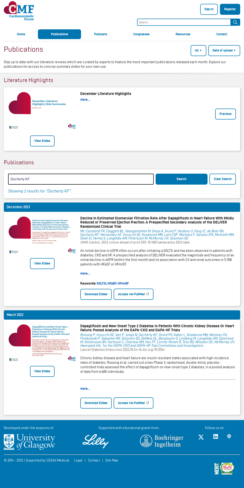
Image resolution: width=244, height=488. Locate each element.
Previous (225, 114)
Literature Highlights (28, 80)
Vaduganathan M (138, 231)
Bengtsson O (168, 338)
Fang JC (200, 231)
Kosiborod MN (152, 235)
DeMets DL (149, 338)
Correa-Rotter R (169, 342)
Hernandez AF (111, 235)
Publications (59, 34)
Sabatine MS (111, 338)
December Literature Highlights (105, 94)
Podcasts (100, 34)
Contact (221, 34)
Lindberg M (187, 338)
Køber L (179, 335)
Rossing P (87, 335)
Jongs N (131, 335)
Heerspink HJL (90, 346)
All (198, 50)
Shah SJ (86, 238)
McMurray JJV (159, 238)
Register (230, 9)
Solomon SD (179, 238)
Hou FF (150, 342)
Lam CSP (171, 235)
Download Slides (96, 294)
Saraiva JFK (205, 235)
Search (181, 179)
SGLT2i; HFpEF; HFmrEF (113, 283)
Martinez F (187, 235)
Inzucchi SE (131, 235)
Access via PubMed (131, 294)
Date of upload (224, 50)
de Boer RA (215, 231)
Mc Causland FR (92, 231)
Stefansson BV (95, 342)
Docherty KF (89, 235)
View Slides (42, 141)
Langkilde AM (117, 238)
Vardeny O (185, 231)
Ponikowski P (90, 338)
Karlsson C (116, 342)
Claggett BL (115, 231)
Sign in (209, 9)
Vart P (119, 335)
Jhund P (170, 231)
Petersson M (137, 238)
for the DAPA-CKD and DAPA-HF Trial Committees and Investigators (153, 346)
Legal (78, 460)
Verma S (99, 238)
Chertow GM (134, 342)
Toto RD (188, 342)
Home (21, 34)
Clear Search (223, 179)
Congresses (141, 34)
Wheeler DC (204, 342)
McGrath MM (224, 235)
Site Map (111, 460)
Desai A (157, 231)
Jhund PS (165, 335)
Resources (183, 34)
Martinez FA (218, 335)
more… (85, 99)
